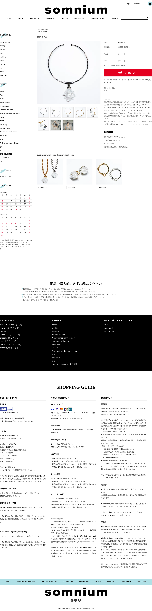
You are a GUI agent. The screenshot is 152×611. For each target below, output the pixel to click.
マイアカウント (68, 582)
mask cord (3, 75)
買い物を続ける (109, 144)
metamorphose (5, 128)
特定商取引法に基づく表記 (26, 582)
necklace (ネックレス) (10, 335)
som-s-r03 (72, 187)
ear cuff (2, 49)
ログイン (97, 582)
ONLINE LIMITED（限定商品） (66, 364)
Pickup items (110, 331)
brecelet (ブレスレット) (10, 338)
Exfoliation (3, 135)
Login (128, 4)
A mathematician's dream (8, 132)
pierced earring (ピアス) (11, 325)
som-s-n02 (42, 187)
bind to (2, 121)
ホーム (8, 582)
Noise (45, 31)
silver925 (56, 358)
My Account (138, 4)
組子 (1, 150)
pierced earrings (5, 42)
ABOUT (20, 18)
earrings (2, 46)
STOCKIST (64, 18)
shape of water (5, 102)
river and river (4, 106)
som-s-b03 (102, 187)
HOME (9, 18)
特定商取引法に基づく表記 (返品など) (116, 147)
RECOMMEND (5, 158)
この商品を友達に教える (112, 140)
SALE (2, 161)
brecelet (2, 61)
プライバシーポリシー (48, 582)
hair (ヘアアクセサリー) (10, 344)
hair (1, 68)
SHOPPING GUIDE (98, 18)
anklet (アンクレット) (9, 348)
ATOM (143, 582)
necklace (45, 30)
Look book (108, 328)
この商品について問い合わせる (114, 137)
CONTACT (114, 18)
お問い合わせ (126, 582)
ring (1, 53)
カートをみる (111, 582)
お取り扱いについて (7, 177)
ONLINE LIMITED (6, 154)
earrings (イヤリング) (9, 328)
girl (1, 147)
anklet (2, 72)
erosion (2, 91)
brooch (2, 64)
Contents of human (6, 110)
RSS (138, 582)
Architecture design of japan (9, 143)
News (106, 325)
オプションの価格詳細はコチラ (114, 65)
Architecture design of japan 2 (10, 113)
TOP (38, 30)
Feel (1, 95)
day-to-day (3, 124)
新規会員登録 (83, 582)
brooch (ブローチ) (8, 341)
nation (2, 117)
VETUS (2, 139)
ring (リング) (6, 331)
